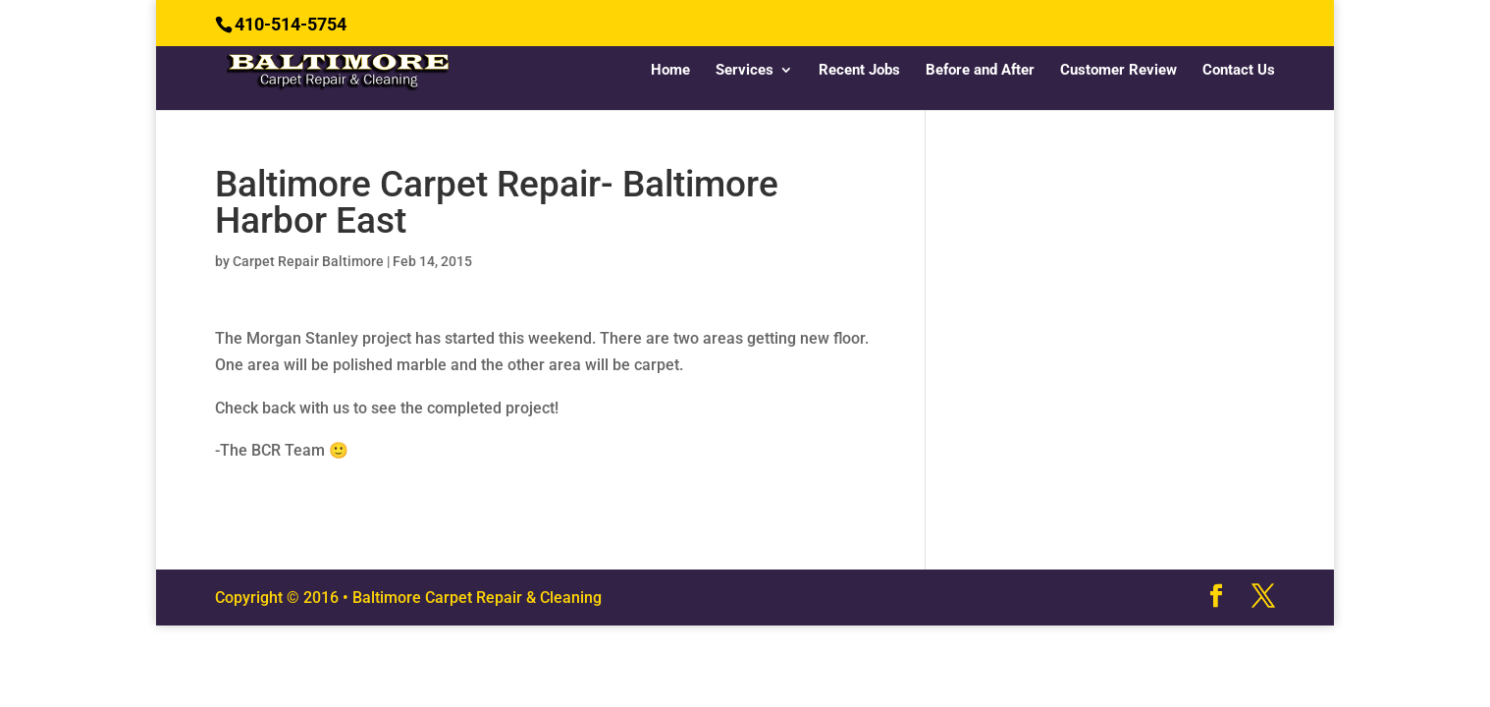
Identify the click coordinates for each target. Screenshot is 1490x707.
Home (670, 71)
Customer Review (1118, 71)
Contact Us (1238, 71)
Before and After (980, 71)
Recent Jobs (859, 71)
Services (744, 71)
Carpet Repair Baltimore (308, 261)
